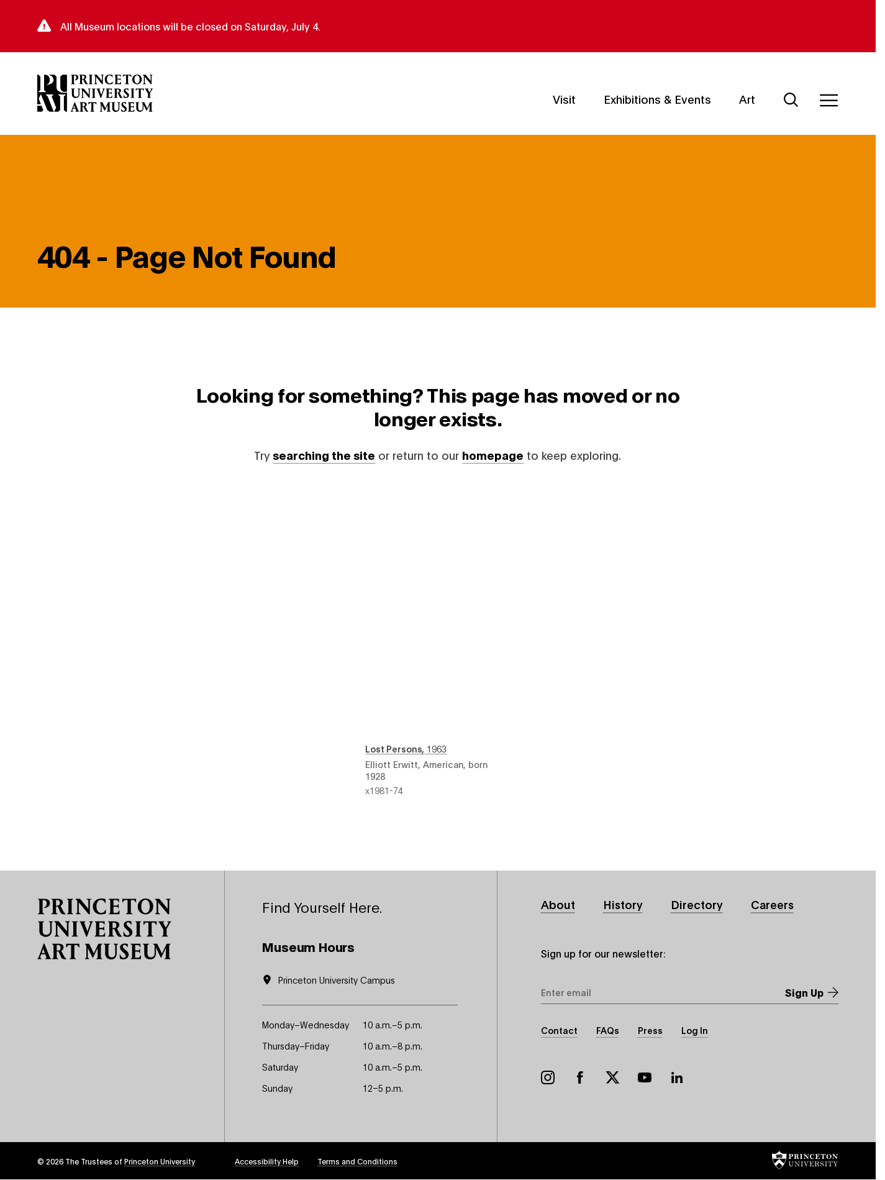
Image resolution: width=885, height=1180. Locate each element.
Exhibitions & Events (657, 98)
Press (650, 1030)
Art (747, 98)
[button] (104, 929)
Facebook (580, 1077)
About (558, 904)
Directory (697, 904)
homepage (493, 454)
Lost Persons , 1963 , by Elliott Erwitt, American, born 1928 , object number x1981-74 (437, 641)
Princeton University (159, 1161)
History (623, 904)
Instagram (548, 1077)
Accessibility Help (267, 1161)
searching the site (324, 454)
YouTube (644, 1077)
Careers (772, 904)
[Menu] (828, 100)
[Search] (791, 100)
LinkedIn (677, 1077)
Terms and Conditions (357, 1161)
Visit (564, 98)
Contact (559, 1030)
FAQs (607, 1030)
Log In (694, 1030)
